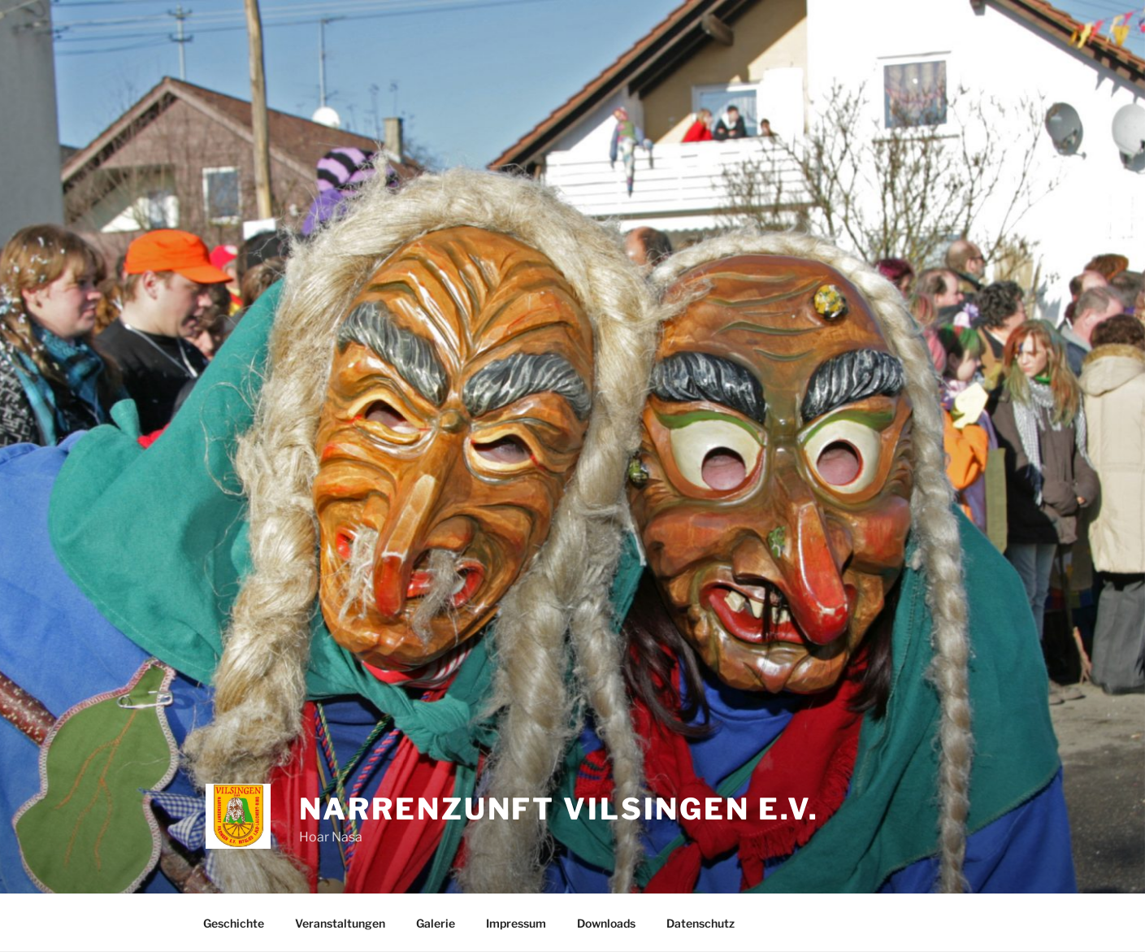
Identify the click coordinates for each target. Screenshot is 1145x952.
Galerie (435, 923)
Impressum (516, 923)
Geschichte (233, 923)
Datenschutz (700, 923)
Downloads (606, 923)
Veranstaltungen (340, 923)
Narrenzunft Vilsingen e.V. (559, 809)
